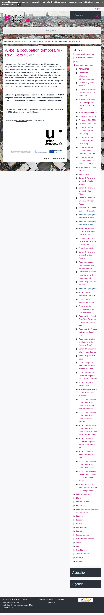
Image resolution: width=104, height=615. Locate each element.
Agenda (78, 584)
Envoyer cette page (59, 158)
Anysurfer (60, 600)
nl (96, 9)
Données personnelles (47, 600)
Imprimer (47, 158)
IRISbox (85, 600)
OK (19, 4)
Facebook (94, 24)
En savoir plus (8, 5)
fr (99, 9)
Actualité (78, 572)
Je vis (23, 42)
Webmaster (52, 602)
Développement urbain (35, 42)
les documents (21, 121)
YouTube (81, 24)
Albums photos (85, 24)
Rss (98, 24)
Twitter (90, 24)
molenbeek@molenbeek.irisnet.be (15, 605)
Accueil (17, 42)
